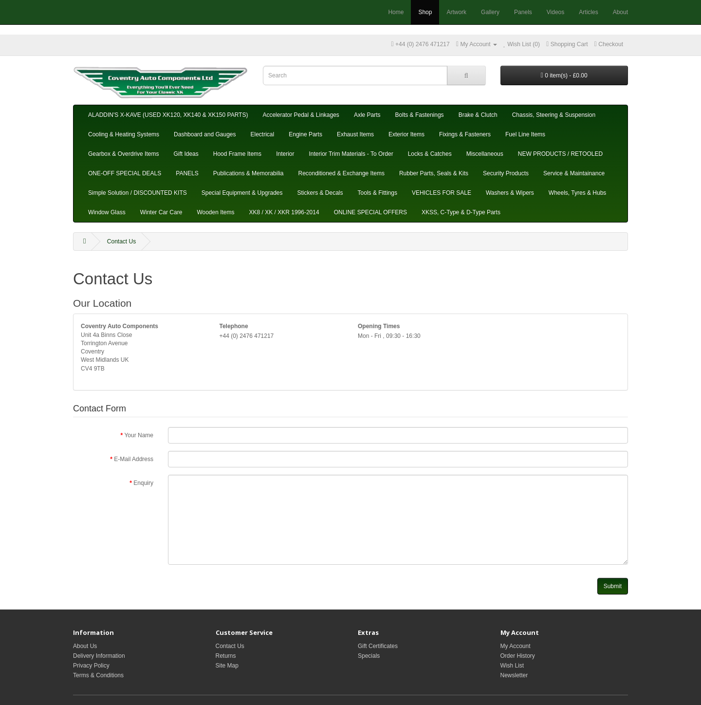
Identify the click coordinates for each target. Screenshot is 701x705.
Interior (285, 153)
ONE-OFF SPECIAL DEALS (124, 173)
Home (396, 12)
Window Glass (107, 212)
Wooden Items (215, 212)
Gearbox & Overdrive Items (123, 153)
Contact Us (121, 241)
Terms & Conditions (98, 675)
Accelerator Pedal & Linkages (300, 114)
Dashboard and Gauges (205, 134)
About (620, 12)
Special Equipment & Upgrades (242, 192)
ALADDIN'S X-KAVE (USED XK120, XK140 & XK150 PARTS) (168, 114)
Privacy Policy (91, 665)
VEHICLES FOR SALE (441, 192)
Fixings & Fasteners (465, 134)
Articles (588, 12)
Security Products (506, 173)
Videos (555, 12)
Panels (523, 12)
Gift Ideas (185, 153)
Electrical (263, 134)
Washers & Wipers (510, 192)
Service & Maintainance (574, 173)
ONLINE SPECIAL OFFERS (370, 212)
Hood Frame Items (237, 153)
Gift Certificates (378, 646)
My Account (515, 646)
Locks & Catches (430, 153)
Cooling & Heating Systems (123, 134)
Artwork (456, 12)
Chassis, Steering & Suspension (553, 114)
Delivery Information (99, 655)
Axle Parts (367, 114)
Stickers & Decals (320, 192)
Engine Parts (305, 134)
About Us (85, 646)
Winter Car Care (161, 212)
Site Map (227, 665)
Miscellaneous (484, 153)
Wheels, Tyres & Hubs (578, 192)
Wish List (512, 665)
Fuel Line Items (525, 134)
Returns (226, 655)
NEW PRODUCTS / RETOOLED (560, 153)
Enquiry (143, 483)
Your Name (138, 435)
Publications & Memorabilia (248, 173)
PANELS (187, 173)
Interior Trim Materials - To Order (351, 153)
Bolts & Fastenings (419, 114)
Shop (425, 12)
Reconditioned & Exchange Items (341, 173)
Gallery (490, 12)
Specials (369, 655)
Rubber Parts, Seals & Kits (433, 173)
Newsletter (514, 675)
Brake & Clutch (478, 114)
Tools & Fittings (377, 192)
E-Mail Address (133, 459)
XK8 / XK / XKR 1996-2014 (284, 212)
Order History (517, 655)
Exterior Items (406, 134)
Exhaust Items (355, 134)
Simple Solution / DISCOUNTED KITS (137, 192)
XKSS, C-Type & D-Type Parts (461, 212)
